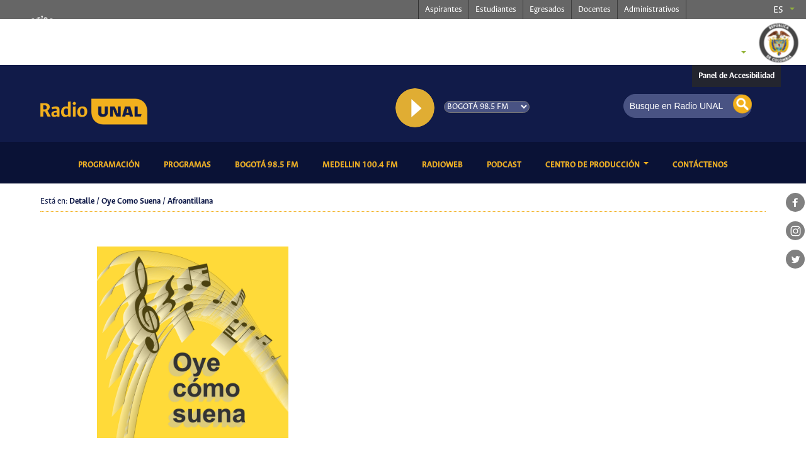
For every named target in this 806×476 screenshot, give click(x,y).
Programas (189, 164)
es (778, 10)
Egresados (547, 10)
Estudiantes (495, 10)
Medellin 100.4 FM (362, 164)
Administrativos (651, 10)
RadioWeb (444, 164)
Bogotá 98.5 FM (269, 164)
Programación (111, 164)
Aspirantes (443, 10)
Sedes (721, 54)
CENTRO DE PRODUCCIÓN (593, 165)
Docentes (594, 10)
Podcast (506, 164)
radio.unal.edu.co (222, 32)
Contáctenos (702, 164)
